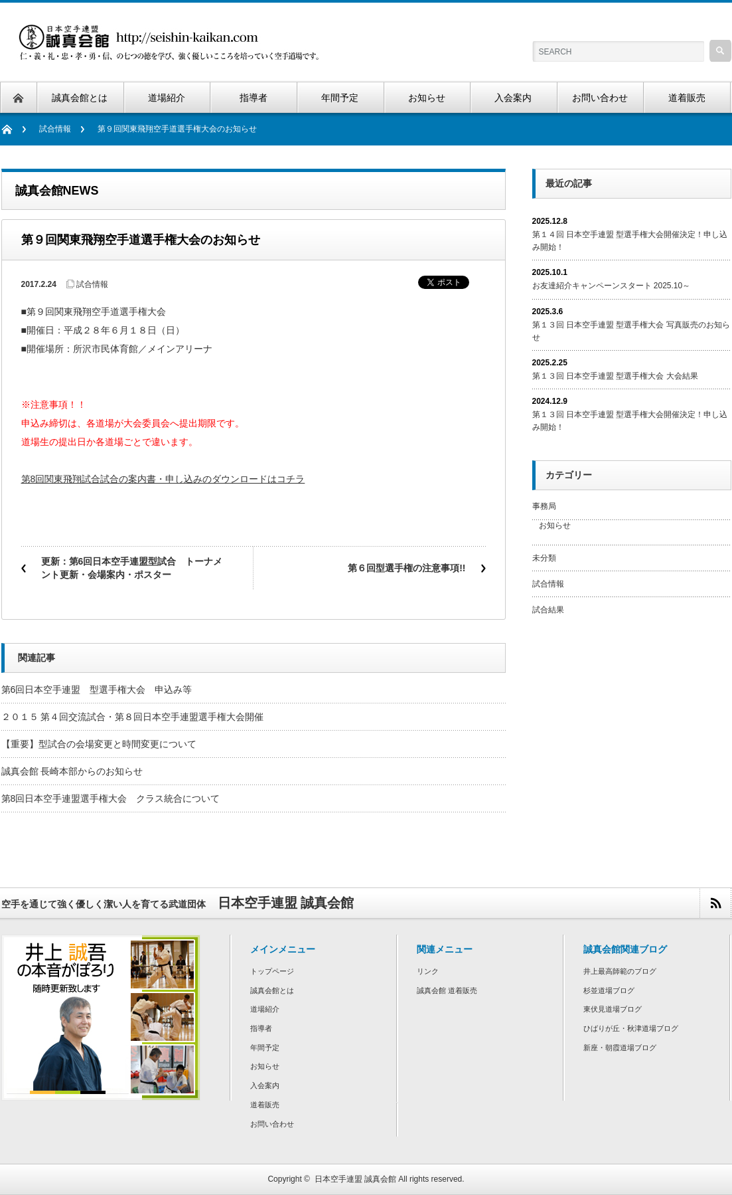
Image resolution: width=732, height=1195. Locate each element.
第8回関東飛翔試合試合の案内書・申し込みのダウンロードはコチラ (163, 479)
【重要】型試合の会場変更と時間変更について (98, 744)
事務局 (544, 506)
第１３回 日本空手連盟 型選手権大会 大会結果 (615, 376)
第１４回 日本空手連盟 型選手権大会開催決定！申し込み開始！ (630, 241)
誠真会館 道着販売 (447, 990)
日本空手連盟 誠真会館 (355, 1179)
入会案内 (264, 1085)
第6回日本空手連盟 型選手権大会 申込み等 (96, 689)
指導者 (261, 1028)
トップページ (272, 971)
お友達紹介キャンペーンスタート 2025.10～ (611, 285)
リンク (428, 971)
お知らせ (555, 525)
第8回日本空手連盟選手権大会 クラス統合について (110, 798)
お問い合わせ (272, 1124)
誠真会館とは (272, 990)
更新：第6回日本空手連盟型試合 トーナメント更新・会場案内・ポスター (132, 568)
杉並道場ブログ (608, 990)
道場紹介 (264, 1009)
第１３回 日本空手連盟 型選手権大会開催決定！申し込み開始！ (630, 421)
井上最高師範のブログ (619, 971)
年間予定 (264, 1048)
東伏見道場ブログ (612, 1009)
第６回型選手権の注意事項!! (406, 568)
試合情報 (55, 129)
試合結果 (548, 609)
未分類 (544, 558)
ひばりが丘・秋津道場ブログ (630, 1028)
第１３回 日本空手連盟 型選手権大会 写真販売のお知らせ (631, 331)
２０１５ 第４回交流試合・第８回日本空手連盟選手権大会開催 (132, 716)
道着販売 (264, 1105)
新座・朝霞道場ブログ (619, 1048)
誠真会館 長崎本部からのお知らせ (72, 771)
